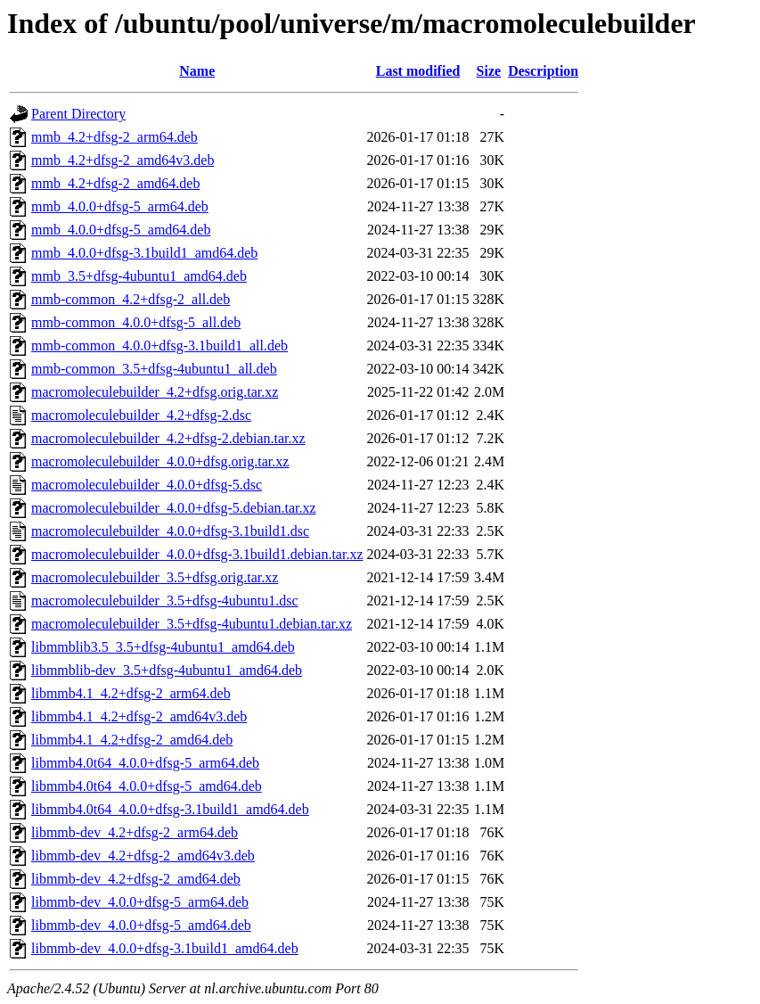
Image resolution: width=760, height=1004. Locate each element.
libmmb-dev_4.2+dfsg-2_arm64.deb (134, 832)
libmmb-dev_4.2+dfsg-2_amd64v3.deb (143, 855)
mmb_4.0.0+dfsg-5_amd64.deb (120, 229)
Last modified (418, 70)
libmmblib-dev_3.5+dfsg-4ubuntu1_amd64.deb (166, 670)
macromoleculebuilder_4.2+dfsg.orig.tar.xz (154, 391)
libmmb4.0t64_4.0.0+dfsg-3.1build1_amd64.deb (170, 809)
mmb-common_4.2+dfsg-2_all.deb (130, 299)
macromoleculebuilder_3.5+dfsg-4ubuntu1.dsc (164, 600)
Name (197, 70)
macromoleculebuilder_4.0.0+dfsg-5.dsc (146, 484)
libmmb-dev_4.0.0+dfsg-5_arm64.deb (140, 901)
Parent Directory (78, 113)
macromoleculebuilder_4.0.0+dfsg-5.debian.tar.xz (173, 507)
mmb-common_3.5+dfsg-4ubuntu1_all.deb (154, 368)
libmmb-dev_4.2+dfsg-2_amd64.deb (136, 878)
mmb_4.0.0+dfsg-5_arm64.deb (119, 206)
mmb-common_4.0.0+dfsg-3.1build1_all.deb (159, 345)
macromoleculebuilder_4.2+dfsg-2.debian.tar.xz (168, 438)
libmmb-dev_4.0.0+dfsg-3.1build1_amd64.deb (164, 948)
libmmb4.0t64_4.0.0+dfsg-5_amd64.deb (146, 786)
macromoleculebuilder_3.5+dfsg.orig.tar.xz (154, 577)
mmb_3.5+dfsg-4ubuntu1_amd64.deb (139, 276)
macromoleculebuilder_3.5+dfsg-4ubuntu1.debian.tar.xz (191, 623)
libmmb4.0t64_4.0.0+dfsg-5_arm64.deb (145, 762)
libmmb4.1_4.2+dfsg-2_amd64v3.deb (139, 716)
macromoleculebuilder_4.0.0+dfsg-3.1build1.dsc (170, 531)
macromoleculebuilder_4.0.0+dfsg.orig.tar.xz (160, 461)
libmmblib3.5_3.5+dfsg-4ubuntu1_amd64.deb (163, 646)
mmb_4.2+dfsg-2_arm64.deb (114, 136)
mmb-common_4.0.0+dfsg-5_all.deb (136, 322)
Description (543, 70)
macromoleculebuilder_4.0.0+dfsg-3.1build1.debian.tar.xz (197, 554)
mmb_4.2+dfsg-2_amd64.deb (115, 183)
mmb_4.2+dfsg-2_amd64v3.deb (122, 160)
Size (489, 70)
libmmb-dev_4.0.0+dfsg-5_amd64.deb (141, 925)
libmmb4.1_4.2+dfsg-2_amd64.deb (132, 739)
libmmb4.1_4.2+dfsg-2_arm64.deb (131, 693)
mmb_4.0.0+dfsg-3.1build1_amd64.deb (144, 252)
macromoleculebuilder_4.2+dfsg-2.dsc (141, 415)
